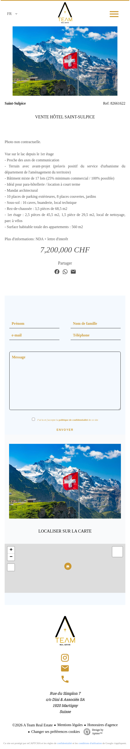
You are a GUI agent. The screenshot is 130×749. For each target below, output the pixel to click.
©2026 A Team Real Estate (32, 725)
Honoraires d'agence (102, 725)
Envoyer (65, 429)
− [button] (11, 557)
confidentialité (64, 743)
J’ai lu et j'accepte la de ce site (67, 419)
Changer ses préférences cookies (55, 732)
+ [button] (11, 550)
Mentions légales (70, 725)
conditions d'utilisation (90, 743)
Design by (92, 731)
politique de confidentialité (73, 419)
